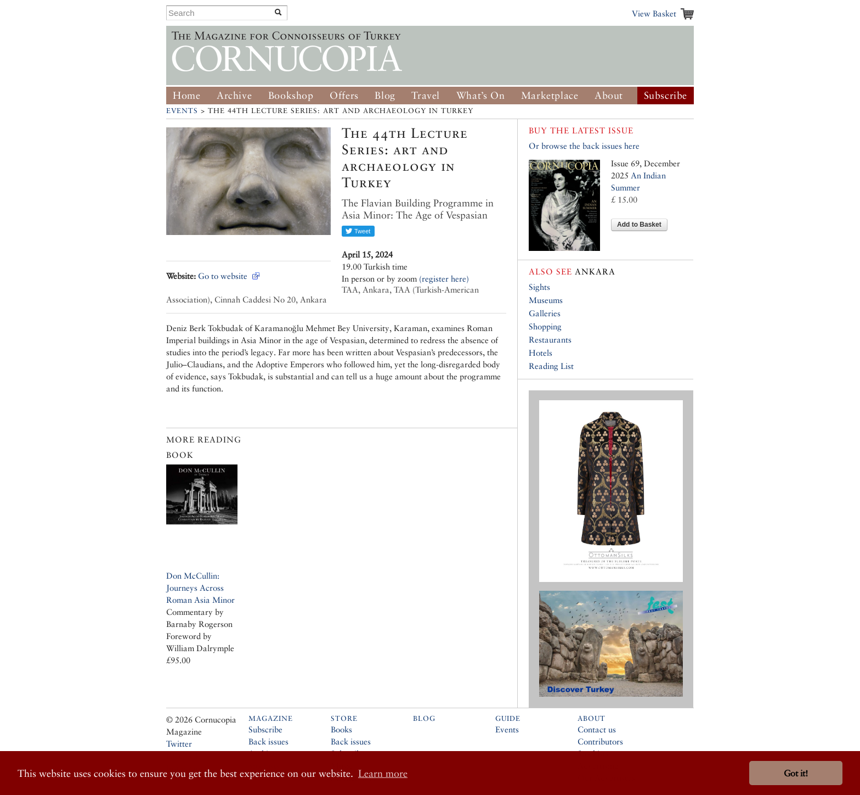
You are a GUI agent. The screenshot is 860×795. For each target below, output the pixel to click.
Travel (425, 95)
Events (182, 111)
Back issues (268, 741)
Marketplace (550, 95)
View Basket (654, 13)
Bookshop (291, 95)
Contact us (597, 729)
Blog (385, 95)
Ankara (572, 271)
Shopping (545, 326)
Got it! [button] (796, 773)
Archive (234, 95)
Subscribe (665, 95)
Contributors (600, 741)
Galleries (545, 313)
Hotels (540, 352)
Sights (539, 287)
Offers (344, 95)
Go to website (222, 276)
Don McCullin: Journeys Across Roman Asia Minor (200, 587)
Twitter (179, 743)
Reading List (551, 366)
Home (186, 95)
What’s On (480, 95)
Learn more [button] (383, 773)
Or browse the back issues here (584, 145)
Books (341, 729)
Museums (546, 300)
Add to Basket (639, 224)
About (609, 95)
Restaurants (550, 339)
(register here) (444, 278)
